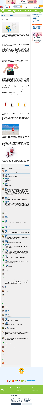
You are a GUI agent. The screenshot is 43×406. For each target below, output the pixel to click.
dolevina (6, 307)
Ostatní (34, 21)
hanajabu (6, 331)
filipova (6, 350)
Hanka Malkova (7, 323)
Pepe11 (6, 256)
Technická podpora (35, 390)
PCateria (6, 250)
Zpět (28, 15)
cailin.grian (6, 171)
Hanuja (6, 290)
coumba (6, 363)
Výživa (34, 17)
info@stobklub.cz (10, 390)
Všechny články (36, 16)
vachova (6, 184)
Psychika (34, 19)
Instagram (8, 7)
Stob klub (1, 6)
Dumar (6, 231)
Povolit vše (16, 403)
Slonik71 (6, 265)
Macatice (6, 188)
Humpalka (6, 198)
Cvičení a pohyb (35, 18)
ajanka (6, 286)
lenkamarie (6, 342)
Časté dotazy (34, 391)
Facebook (6, 7)
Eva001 (6, 213)
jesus (6, 311)
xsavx (6, 202)
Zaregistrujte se (35, 7)
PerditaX (6, 327)
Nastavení (27, 403)
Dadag (6, 227)
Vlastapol (6, 179)
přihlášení (11, 168)
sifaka (6, 236)
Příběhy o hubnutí (36, 20)
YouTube (9, 7)
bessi (6, 315)
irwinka (6, 245)
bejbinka (6, 241)
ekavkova (6, 260)
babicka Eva (7, 337)
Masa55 (6, 175)
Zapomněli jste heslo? (40, 7)
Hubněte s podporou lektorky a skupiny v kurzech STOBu (37, 27)
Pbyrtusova (6, 269)
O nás (33, 389)
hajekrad (6, 217)
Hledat (21, 6)
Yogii (6, 319)
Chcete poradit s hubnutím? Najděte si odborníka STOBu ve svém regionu (37, 29)
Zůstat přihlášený (27, 7)
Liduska (6, 221)
